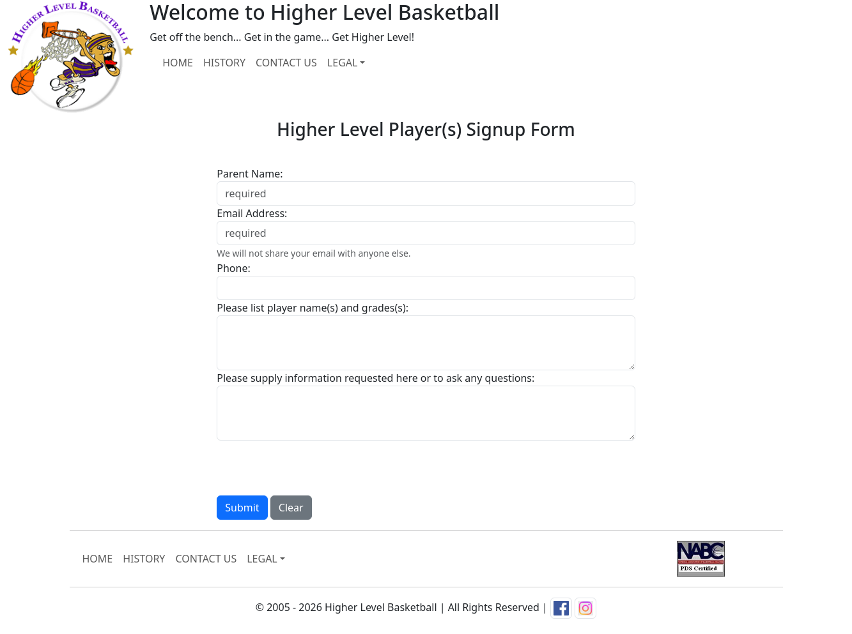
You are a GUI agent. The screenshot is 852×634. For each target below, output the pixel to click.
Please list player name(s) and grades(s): (312, 308)
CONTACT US (286, 63)
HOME (177, 63)
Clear (291, 508)
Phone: (233, 268)
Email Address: (252, 213)
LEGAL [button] (342, 63)
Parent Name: (250, 174)
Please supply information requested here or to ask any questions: (375, 378)
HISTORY (224, 63)
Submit (242, 508)
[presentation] (314, 465)
